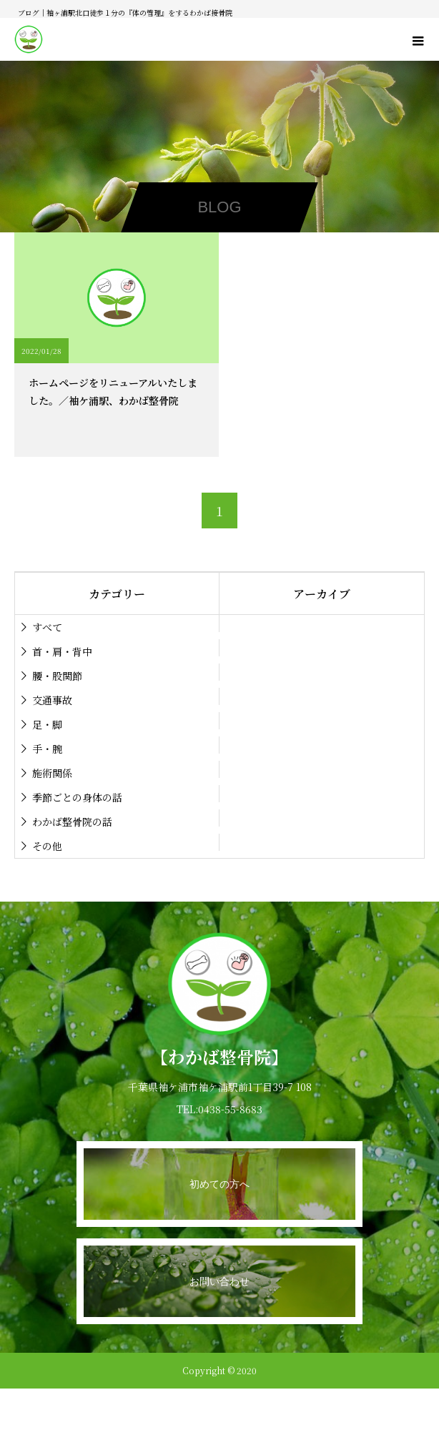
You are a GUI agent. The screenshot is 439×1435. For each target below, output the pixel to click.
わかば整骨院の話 (72, 822)
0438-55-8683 (230, 1109)
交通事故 (52, 700)
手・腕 (47, 749)
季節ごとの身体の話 (77, 797)
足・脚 (47, 724)
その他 (47, 846)
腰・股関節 (57, 676)
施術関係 (52, 773)
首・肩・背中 (62, 651)
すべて (47, 627)
